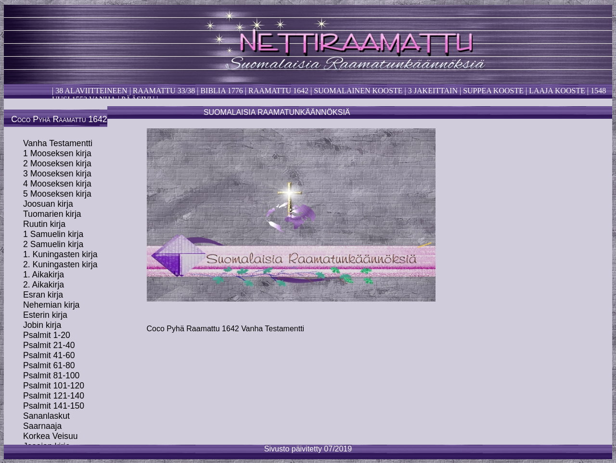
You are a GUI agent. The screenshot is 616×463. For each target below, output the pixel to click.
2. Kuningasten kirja (60, 264)
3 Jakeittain (433, 91)
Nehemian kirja (51, 305)
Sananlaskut (46, 416)
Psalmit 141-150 (53, 406)
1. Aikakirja (43, 274)
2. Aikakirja (43, 284)
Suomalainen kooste (358, 91)
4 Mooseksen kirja (57, 183)
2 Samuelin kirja (53, 244)
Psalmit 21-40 (49, 345)
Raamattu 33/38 (164, 91)
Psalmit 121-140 (53, 395)
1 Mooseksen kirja (57, 153)
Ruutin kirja (44, 224)
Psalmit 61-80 (49, 365)
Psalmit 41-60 (49, 355)
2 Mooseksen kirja (57, 163)
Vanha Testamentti (57, 143)
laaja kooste (556, 91)
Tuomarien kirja (52, 214)
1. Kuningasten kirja (60, 254)
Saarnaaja (42, 426)
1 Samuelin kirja (53, 234)
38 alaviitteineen (90, 91)
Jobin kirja (42, 325)
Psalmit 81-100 (51, 375)
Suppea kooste (494, 91)
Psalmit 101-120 (53, 385)
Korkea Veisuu (50, 436)
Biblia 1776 (221, 91)
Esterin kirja (45, 315)
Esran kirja (43, 295)
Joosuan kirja (48, 204)
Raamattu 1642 (278, 91)
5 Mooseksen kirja (57, 194)
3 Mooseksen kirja (57, 173)
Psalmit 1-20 (46, 335)
